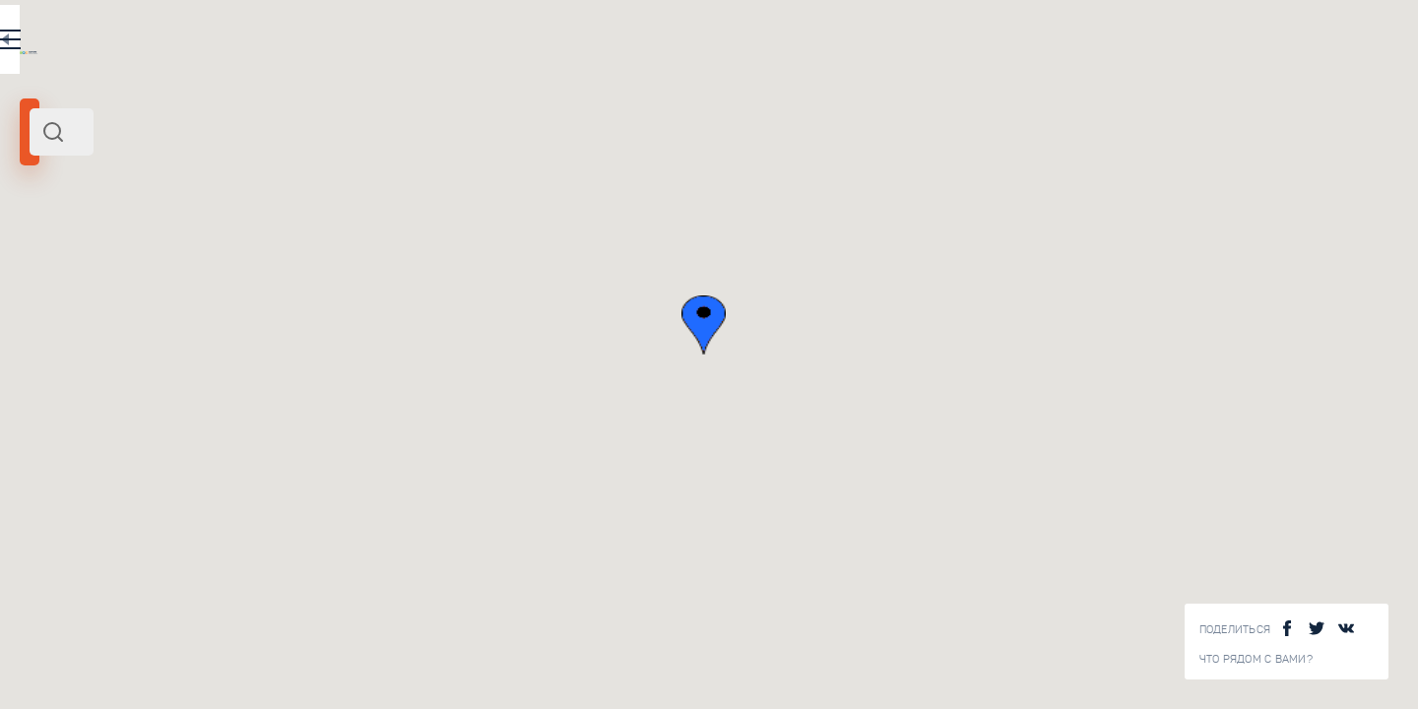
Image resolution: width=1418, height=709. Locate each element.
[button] (974, 324)
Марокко (53, 274)
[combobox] (266, 132)
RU (390, 43)
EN (432, 43)
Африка (105, 274)
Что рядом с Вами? (1256, 659)
